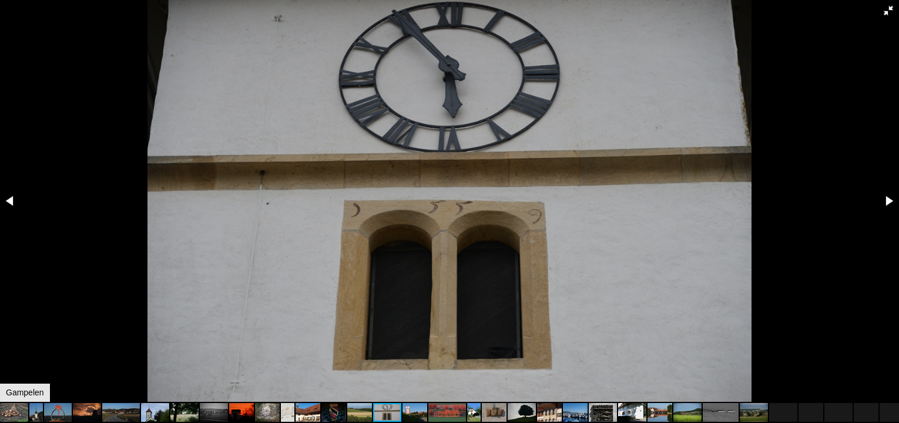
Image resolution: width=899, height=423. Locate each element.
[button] (888, 10)
